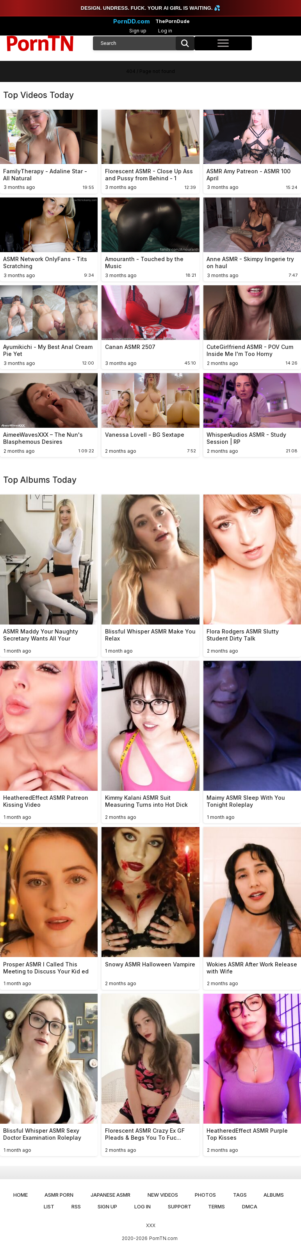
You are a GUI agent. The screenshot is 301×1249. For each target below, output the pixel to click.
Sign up (137, 31)
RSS (76, 1206)
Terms (216, 1206)
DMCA (249, 1206)
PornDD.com (131, 21)
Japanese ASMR (110, 1195)
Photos (205, 1195)
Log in (165, 31)
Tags (240, 1195)
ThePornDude (172, 21)
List (49, 1206)
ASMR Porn (59, 1195)
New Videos (163, 1195)
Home (20, 1195)
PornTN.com (163, 1238)
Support (179, 1206)
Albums (274, 1195)
